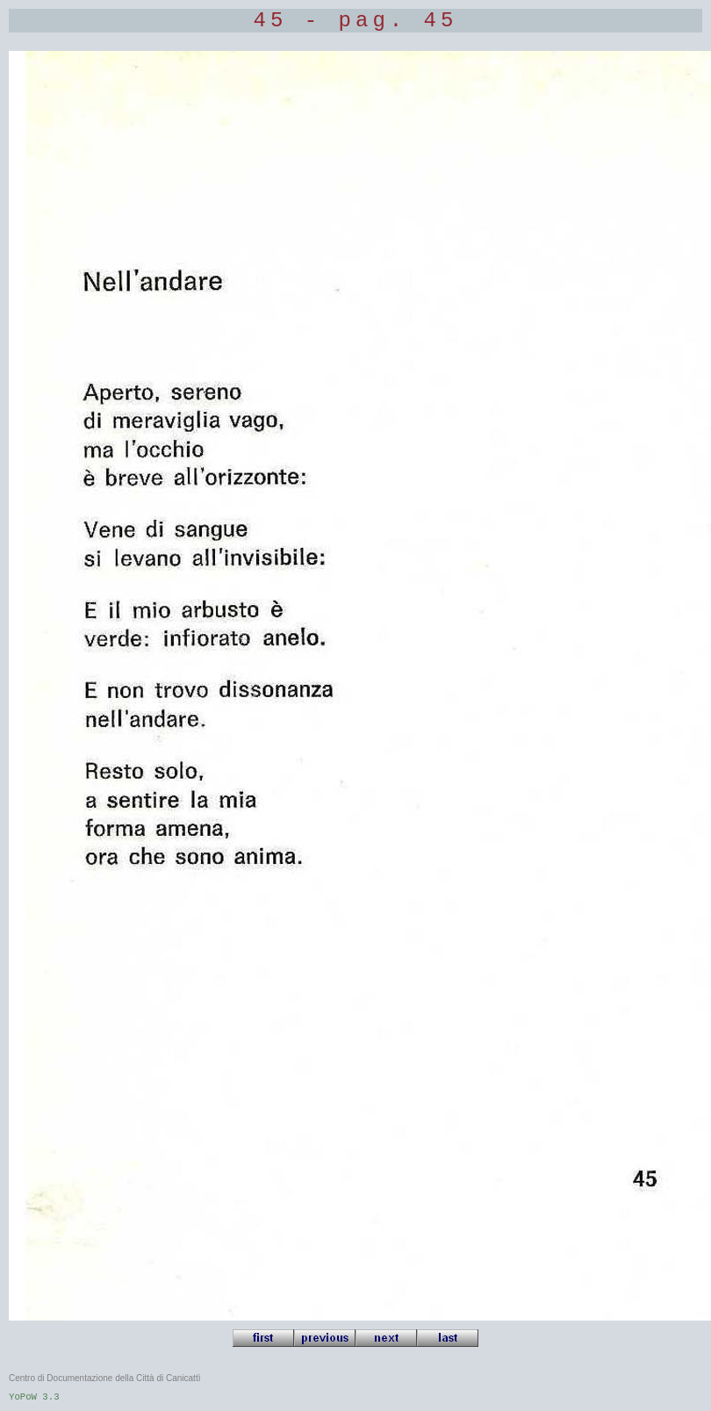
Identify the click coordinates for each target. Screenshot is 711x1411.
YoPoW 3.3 (34, 1397)
